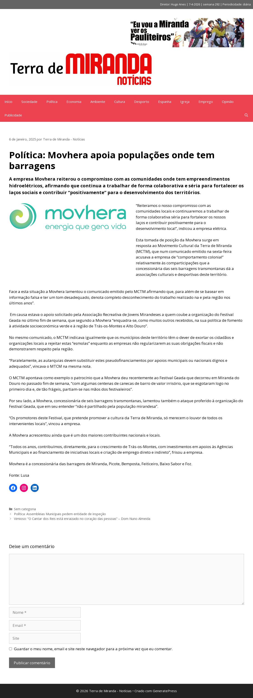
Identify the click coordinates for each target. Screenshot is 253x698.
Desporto (141, 101)
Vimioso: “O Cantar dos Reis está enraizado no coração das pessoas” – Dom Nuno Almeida (82, 519)
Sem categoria (25, 509)
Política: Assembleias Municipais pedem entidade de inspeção (60, 514)
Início (8, 101)
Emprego (205, 101)
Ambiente (97, 101)
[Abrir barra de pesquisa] (246, 115)
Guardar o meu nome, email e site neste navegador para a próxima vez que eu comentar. (93, 648)
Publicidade (13, 115)
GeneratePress (165, 691)
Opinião (228, 101)
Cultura (119, 101)
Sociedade (29, 101)
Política (51, 101)
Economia (73, 101)
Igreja (184, 101)
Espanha (164, 101)
